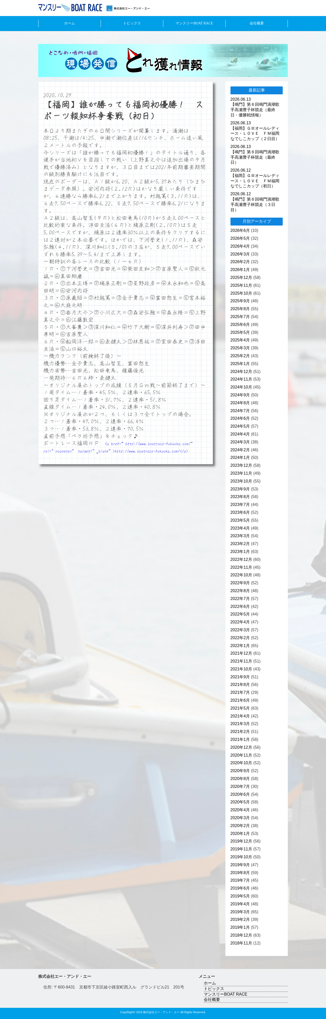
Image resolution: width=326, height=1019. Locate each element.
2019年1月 (240, 927)
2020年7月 (240, 786)
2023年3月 (240, 536)
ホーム (69, 23)
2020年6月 (240, 794)
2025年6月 (240, 324)
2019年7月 (240, 880)
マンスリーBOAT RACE (194, 23)
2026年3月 (240, 254)
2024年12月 (241, 371)
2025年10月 (241, 293)
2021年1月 (240, 739)
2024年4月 (240, 434)
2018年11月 (241, 943)
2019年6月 (240, 888)
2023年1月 (240, 551)
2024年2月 (240, 450)
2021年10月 (241, 669)
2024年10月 (241, 387)
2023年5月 (240, 520)
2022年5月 (240, 614)
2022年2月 (240, 638)
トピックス (132, 23)
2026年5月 (240, 238)
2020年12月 (241, 747)
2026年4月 (240, 246)
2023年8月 (240, 496)
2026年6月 (240, 230)
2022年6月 (240, 606)
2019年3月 (240, 912)
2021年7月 (240, 692)
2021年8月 (240, 684)
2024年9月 (240, 395)
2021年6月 (240, 700)
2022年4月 (240, 622)
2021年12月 (241, 653)
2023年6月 (240, 512)
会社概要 (257, 23)
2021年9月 (240, 677)
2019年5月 (240, 896)
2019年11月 (241, 849)
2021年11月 (241, 661)
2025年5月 (240, 332)
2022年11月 (241, 567)
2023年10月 (241, 481)
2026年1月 (240, 269)
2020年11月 (241, 755)
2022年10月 (241, 575)
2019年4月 (240, 904)
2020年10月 (241, 763)
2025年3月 (240, 348)
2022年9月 (240, 583)
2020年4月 (240, 810)
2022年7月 (240, 598)
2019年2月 (240, 919)
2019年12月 (241, 841)
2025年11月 (241, 285)
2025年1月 (240, 364)
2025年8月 (240, 309)
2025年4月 (240, 340)
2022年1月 (240, 645)
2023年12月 (241, 465)
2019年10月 (241, 857)
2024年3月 (240, 442)
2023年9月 (240, 489)
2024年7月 (240, 411)
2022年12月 (241, 559)
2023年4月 (240, 528)
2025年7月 (240, 316)
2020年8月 (240, 778)
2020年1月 (240, 833)
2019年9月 (240, 865)
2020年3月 (240, 818)
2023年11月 (241, 473)
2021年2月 (240, 731)
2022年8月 (240, 591)
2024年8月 (240, 403)
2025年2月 (240, 356)
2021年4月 (240, 716)
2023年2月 (240, 544)
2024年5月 (240, 426)
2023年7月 (240, 504)
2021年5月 (240, 708)
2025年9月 (240, 301)
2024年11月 (241, 379)
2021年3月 (240, 724)
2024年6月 (240, 418)
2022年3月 (240, 630)
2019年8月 (240, 873)
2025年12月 (241, 277)
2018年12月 (241, 935)
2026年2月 (240, 262)
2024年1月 (240, 457)
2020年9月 (240, 771)
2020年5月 (240, 802)
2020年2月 (240, 825)
